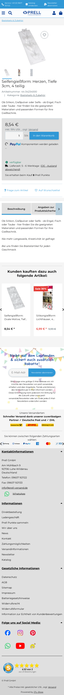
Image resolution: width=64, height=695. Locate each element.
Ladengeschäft (10, 517)
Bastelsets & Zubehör (32, 95)
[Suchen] (10, 13)
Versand (33, 129)
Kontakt (6, 538)
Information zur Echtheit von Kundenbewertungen (32, 614)
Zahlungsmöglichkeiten (16, 543)
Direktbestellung (12, 512)
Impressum (8, 592)
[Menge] (14, 136)
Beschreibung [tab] (16, 208)
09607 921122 (19, 477)
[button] (54, 13)
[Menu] (3, 13)
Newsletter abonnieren (42, 372)
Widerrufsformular (13, 608)
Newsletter (8, 554)
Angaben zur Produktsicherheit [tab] (46, 209)
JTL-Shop (38, 692)
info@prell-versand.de (15, 487)
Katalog (6, 559)
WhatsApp (19, 493)
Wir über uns (9, 527)
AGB (4, 582)
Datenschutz (9, 577)
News (5, 533)
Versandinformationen (15, 549)
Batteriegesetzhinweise (16, 598)
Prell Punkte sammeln (15, 522)
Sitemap (7, 587)
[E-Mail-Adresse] (19, 372)
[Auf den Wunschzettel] (44, 35)
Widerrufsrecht (11, 603)
